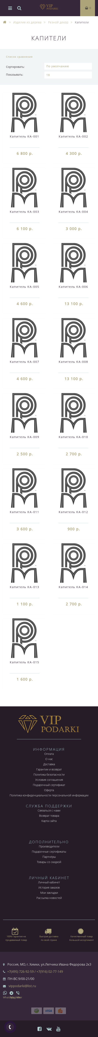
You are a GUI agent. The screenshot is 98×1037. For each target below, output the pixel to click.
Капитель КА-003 (24, 212)
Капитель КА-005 (24, 287)
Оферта (49, 790)
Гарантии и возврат (49, 769)
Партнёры (49, 857)
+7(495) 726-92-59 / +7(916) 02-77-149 (35, 971)
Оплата (49, 754)
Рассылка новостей (49, 898)
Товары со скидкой (49, 862)
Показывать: (14, 74)
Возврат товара (49, 816)
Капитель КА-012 (73, 512)
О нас (49, 759)
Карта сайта (49, 821)
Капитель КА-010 (73, 437)
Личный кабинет (49, 882)
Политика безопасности (49, 774)
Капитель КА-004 (73, 212)
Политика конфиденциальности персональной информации (49, 795)
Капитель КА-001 (24, 136)
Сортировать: (15, 67)
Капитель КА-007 (24, 362)
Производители (49, 846)
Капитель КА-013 (24, 587)
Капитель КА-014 (73, 587)
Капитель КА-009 (24, 437)
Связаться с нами (49, 810)
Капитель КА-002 (73, 136)
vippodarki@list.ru (22, 986)
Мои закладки (49, 893)
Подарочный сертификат (49, 785)
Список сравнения (19, 56)
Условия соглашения (49, 780)
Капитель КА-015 (24, 662)
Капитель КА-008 (73, 362)
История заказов (49, 887)
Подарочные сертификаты (49, 851)
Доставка (49, 764)
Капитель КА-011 (24, 512)
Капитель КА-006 (73, 287)
